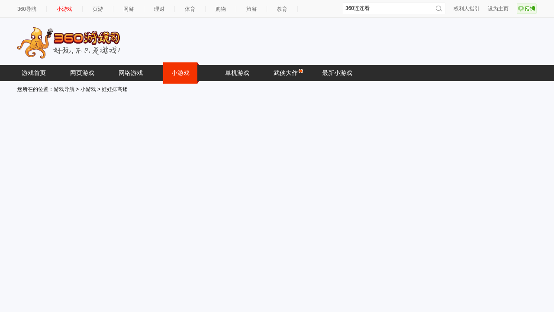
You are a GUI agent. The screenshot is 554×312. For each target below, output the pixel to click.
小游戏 (64, 9)
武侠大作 (288, 72)
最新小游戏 (337, 72)
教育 (282, 9)
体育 (190, 9)
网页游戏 (82, 72)
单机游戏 (237, 72)
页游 (98, 9)
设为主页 (498, 9)
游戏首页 (34, 72)
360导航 (26, 9)
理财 (159, 9)
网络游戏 (131, 72)
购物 (221, 9)
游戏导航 (64, 89)
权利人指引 (467, 9)
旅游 (251, 9)
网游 (128, 9)
